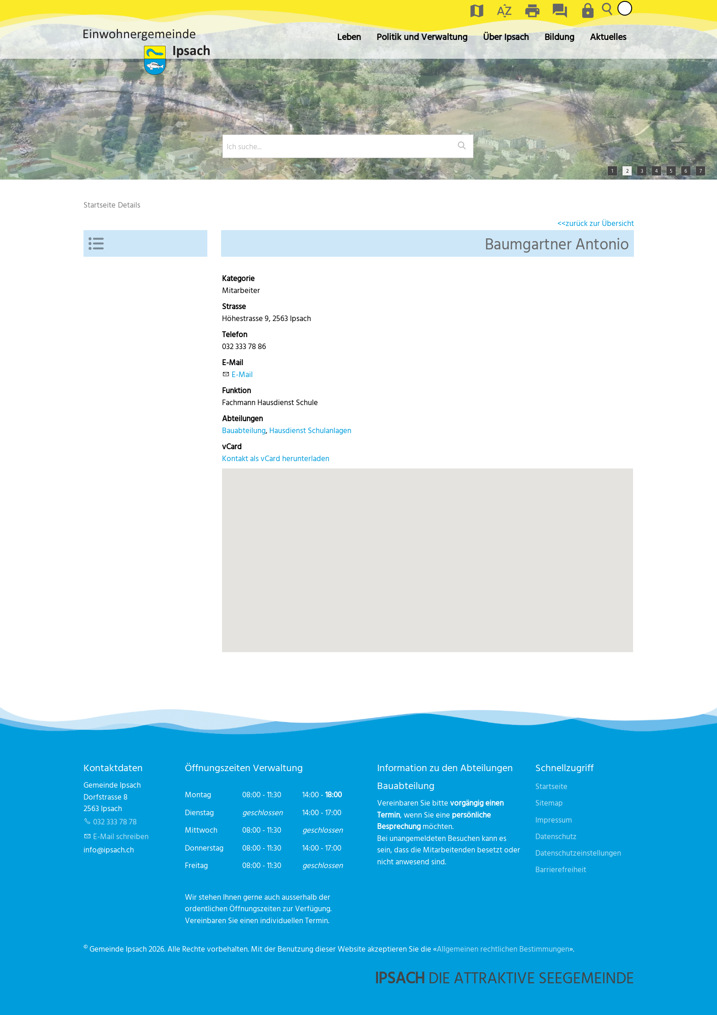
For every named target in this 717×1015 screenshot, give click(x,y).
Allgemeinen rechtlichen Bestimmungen (503, 948)
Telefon (234, 334)
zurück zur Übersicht (600, 223)
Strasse (234, 306)
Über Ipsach (506, 36)
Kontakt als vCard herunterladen (275, 458)
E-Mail (232, 362)
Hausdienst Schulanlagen (310, 430)
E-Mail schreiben (121, 836)
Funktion (236, 390)
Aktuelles (608, 36)
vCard (232, 446)
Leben (349, 36)
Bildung (559, 36)
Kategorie (238, 278)
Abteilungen (242, 418)
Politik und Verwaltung (422, 36)
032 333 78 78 (115, 821)
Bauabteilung (244, 430)
